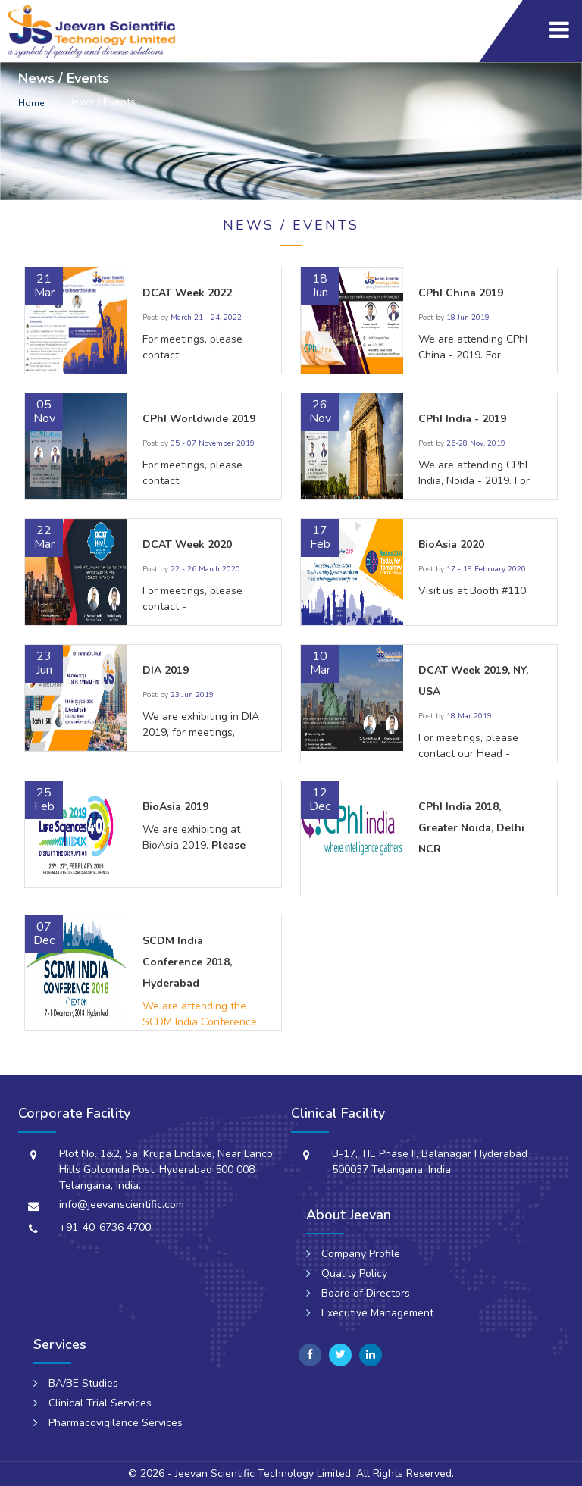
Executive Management (377, 1313)
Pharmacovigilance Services (115, 1423)
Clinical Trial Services (100, 1403)
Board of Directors (365, 1293)
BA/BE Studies (83, 1383)
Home (31, 103)
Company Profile (360, 1254)
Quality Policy (354, 1273)
